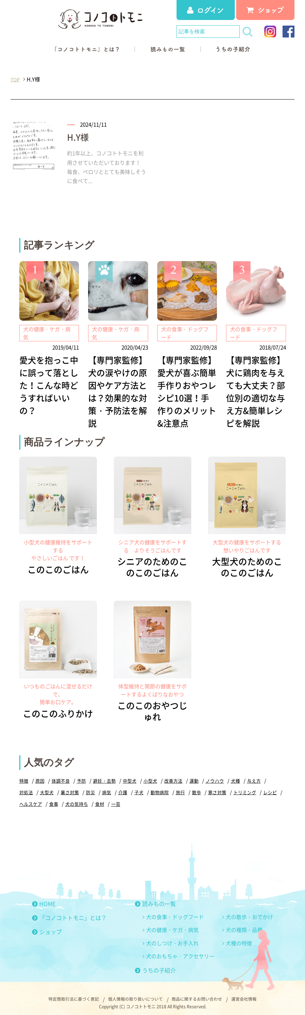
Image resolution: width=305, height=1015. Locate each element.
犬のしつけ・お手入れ (172, 937)
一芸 (115, 798)
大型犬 (47, 786)
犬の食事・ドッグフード (175, 911)
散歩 (196, 786)
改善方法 (173, 775)
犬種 (235, 775)
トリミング (244, 786)
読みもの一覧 (155, 898)
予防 (81, 775)
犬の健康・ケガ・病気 (172, 924)
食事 (53, 798)
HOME (43, 898)
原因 (40, 775)
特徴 (23, 775)
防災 (90, 786)
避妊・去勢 (104, 775)
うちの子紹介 (155, 964)
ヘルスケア (30, 798)
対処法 (26, 786)
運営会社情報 (252, 993)
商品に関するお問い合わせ (201, 993)
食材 (99, 798)
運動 (194, 775)
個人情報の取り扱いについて (133, 993)
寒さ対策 (217, 786)
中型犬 (130, 775)
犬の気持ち (76, 798)
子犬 (139, 786)
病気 (106, 786)
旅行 (180, 786)
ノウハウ (215, 775)
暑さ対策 (70, 786)
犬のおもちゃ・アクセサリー (180, 950)
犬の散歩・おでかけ (249, 911)
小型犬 (150, 775)
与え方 (254, 775)
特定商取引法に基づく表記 (66, 993)
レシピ (270, 786)
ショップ (47, 926)
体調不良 (61, 775)
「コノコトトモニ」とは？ (69, 912)
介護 (122, 786)
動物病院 (160, 786)
